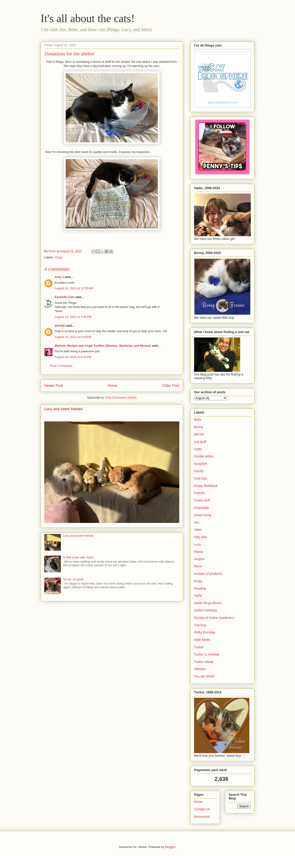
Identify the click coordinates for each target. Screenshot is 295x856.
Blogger (170, 847)
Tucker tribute (204, 662)
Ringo (59, 257)
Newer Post (53, 386)
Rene (198, 566)
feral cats (200, 478)
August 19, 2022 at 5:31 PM (73, 357)
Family (199, 471)
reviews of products (208, 574)
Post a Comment (61, 365)
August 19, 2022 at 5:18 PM (73, 337)
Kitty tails (200, 537)
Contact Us (202, 809)
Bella (197, 419)
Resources (201, 816)
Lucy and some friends (63, 409)
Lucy (197, 544)
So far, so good (73, 579)
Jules (198, 529)
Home (113, 386)
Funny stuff (202, 500)
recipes (199, 559)
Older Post (170, 386)
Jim (196, 522)
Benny (198, 427)
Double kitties (203, 456)
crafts (198, 449)
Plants (198, 552)
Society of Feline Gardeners (214, 618)
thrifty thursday (204, 632)
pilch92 (60, 325)
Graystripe (201, 508)
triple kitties (202, 639)
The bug (200, 625)
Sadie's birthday (205, 610)
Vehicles (200, 669)
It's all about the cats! (88, 18)
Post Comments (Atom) (120, 397)
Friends (199, 493)
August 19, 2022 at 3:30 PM (73, 317)
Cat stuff (200, 442)
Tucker (199, 647)
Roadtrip (200, 588)
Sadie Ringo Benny (208, 603)
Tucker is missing (206, 654)
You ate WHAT (204, 676)
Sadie (198, 595)
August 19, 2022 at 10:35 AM (74, 288)
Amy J (59, 277)
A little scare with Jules (78, 557)
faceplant (200, 463)
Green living (202, 515)
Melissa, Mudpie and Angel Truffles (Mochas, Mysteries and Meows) (103, 345)
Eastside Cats (64, 297)
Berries (199, 434)
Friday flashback (206, 486)
